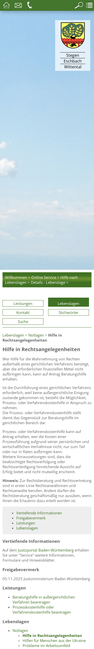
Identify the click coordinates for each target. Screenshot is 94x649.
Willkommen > (17, 277)
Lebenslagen (68, 303)
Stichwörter (68, 312)
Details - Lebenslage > (49, 282)
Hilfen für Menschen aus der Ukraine (54, 640)
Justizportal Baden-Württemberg (46, 550)
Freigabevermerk (31, 517)
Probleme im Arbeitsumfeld (46, 645)
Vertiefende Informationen (39, 512)
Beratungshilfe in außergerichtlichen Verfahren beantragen (44, 599)
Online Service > (45, 277)
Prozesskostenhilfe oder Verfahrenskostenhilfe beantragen (42, 610)
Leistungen (23, 303)
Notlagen (36, 335)
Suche (23, 321)
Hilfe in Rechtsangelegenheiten (52, 635)
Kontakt (23, 312)
